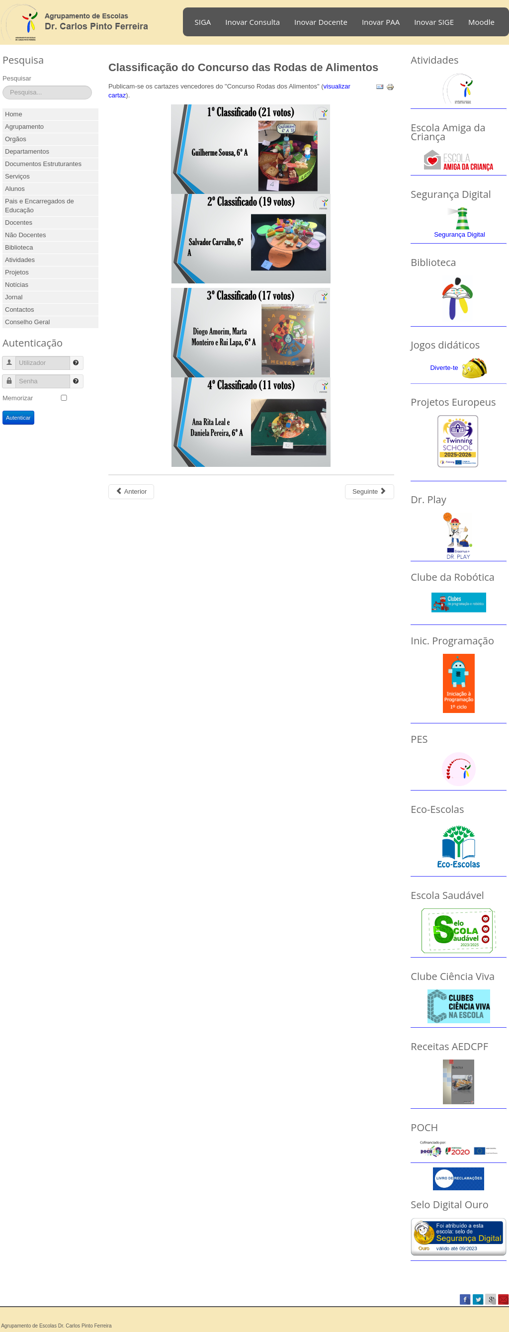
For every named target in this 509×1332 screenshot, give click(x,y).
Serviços (17, 176)
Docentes (18, 222)
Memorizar (17, 398)
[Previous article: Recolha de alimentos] (131, 491)
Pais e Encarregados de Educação (39, 205)
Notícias (16, 284)
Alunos (15, 188)
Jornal (13, 297)
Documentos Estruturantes (43, 164)
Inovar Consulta (252, 22)
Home (13, 114)
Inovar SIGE (434, 22)
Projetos (17, 272)
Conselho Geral (27, 322)
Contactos (19, 309)
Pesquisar (16, 78)
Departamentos (27, 151)
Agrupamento (24, 126)
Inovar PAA (381, 22)
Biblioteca (19, 247)
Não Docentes (25, 235)
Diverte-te (444, 367)
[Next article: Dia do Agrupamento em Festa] (369, 491)
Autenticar (18, 418)
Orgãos (15, 139)
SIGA (203, 22)
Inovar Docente (320, 22)
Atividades (20, 260)
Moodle (481, 22)
